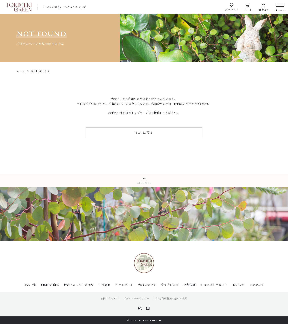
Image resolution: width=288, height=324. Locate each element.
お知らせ (238, 285)
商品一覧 (30, 285)
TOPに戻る (144, 132)
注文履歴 (105, 285)
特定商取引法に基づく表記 (171, 298)
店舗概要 (190, 285)
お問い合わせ (108, 298)
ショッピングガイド (214, 285)
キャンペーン (124, 285)
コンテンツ (256, 285)
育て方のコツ (170, 285)
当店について (147, 285)
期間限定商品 (50, 285)
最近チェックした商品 (79, 285)
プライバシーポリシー (136, 298)
